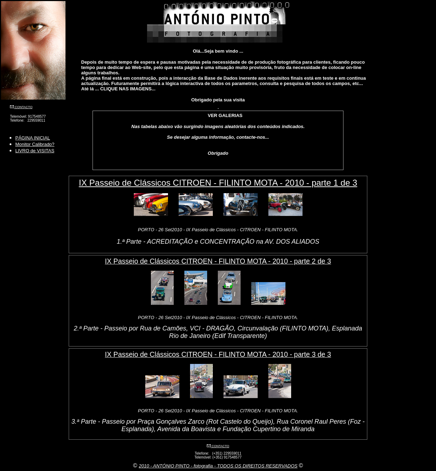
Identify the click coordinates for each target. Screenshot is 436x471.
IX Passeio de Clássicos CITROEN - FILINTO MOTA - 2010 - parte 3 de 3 (218, 354)
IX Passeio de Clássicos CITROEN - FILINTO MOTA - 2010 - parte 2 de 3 (218, 261)
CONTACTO (23, 107)
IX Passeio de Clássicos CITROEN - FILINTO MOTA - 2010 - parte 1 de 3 (218, 182)
